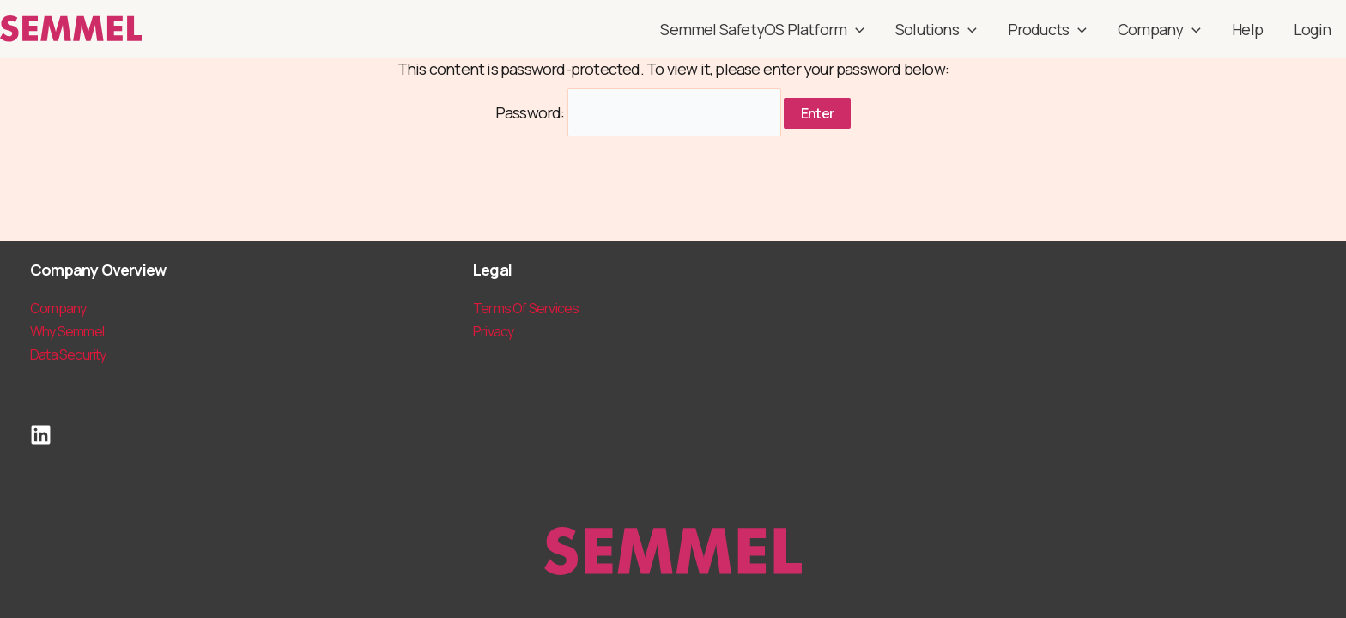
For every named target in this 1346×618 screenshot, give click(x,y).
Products (1047, 29)
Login (1312, 29)
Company (1159, 29)
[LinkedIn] (41, 434)
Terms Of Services (526, 308)
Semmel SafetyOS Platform (762, 29)
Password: (638, 112)
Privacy (493, 331)
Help (1247, 29)
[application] (855, 29)
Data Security (68, 354)
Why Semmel (67, 331)
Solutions (936, 29)
